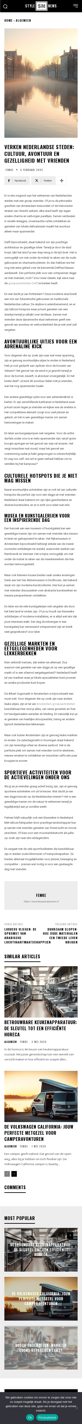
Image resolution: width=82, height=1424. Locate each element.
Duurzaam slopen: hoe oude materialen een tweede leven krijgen (60, 935)
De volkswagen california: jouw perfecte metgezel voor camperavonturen (38, 1132)
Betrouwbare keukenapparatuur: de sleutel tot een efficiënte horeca (40, 1028)
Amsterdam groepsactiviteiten (56, 704)
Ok (30, 1417)
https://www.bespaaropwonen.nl (41, 901)
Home (8, 20)
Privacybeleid (47, 1417)
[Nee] (76, 1408)
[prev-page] (7, 1174)
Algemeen (23, 20)
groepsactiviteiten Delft (23, 283)
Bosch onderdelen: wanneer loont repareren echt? (41, 1348)
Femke (9, 170)
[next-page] (14, 1174)
